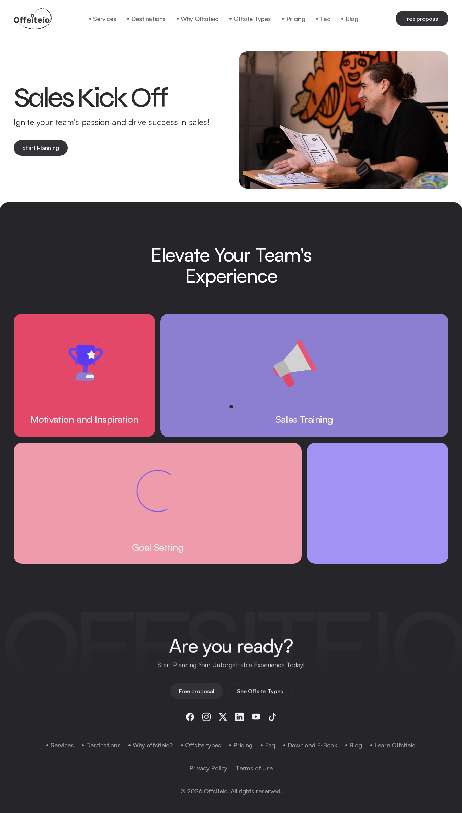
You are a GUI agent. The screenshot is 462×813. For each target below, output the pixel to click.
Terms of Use (254, 768)
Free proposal (422, 18)
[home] (33, 18)
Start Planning (40, 147)
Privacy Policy (208, 768)
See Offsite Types (260, 694)
